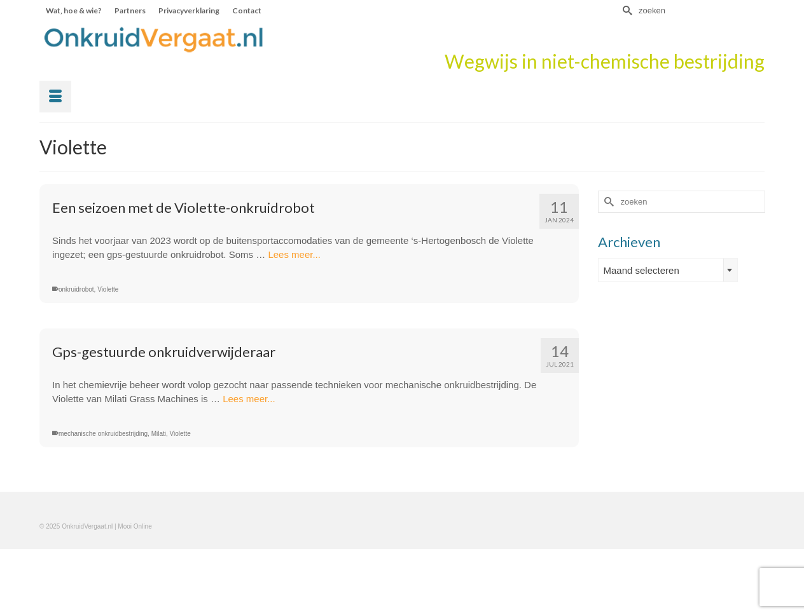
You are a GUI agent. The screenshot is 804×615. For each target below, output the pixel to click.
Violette (107, 289)
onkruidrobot (76, 289)
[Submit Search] (625, 10)
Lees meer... (294, 254)
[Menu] (55, 96)
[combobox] (668, 270)
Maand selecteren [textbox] (641, 270)
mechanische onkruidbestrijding (103, 433)
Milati (158, 433)
